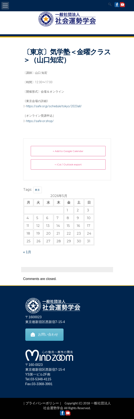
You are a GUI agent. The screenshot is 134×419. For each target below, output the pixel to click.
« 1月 (27, 252)
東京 (37, 189)
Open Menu (5, 5)
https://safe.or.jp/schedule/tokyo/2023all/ (54, 106)
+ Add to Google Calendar (68, 151)
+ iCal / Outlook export (68, 164)
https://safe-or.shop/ (40, 121)
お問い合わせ (44, 334)
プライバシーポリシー (42, 403)
